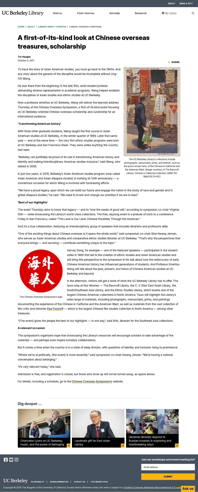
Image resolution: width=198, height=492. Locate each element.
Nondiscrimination (59, 482)
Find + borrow (85, 13)
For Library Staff (99, 482)
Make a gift (186, 3)
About (171, 3)
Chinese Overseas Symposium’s (92, 381)
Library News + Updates (52, 26)
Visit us (57, 13)
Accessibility (37, 482)
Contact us (79, 482)
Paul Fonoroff (55, 308)
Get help (114, 13)
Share (174, 62)
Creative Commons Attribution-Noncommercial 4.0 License (153, 487)
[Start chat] (188, 489)
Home (21, 26)
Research (141, 13)
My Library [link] (171, 14)
